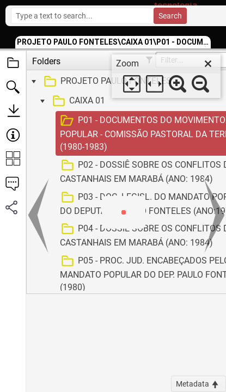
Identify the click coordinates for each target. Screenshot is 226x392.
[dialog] (166, 76)
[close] (208, 64)
